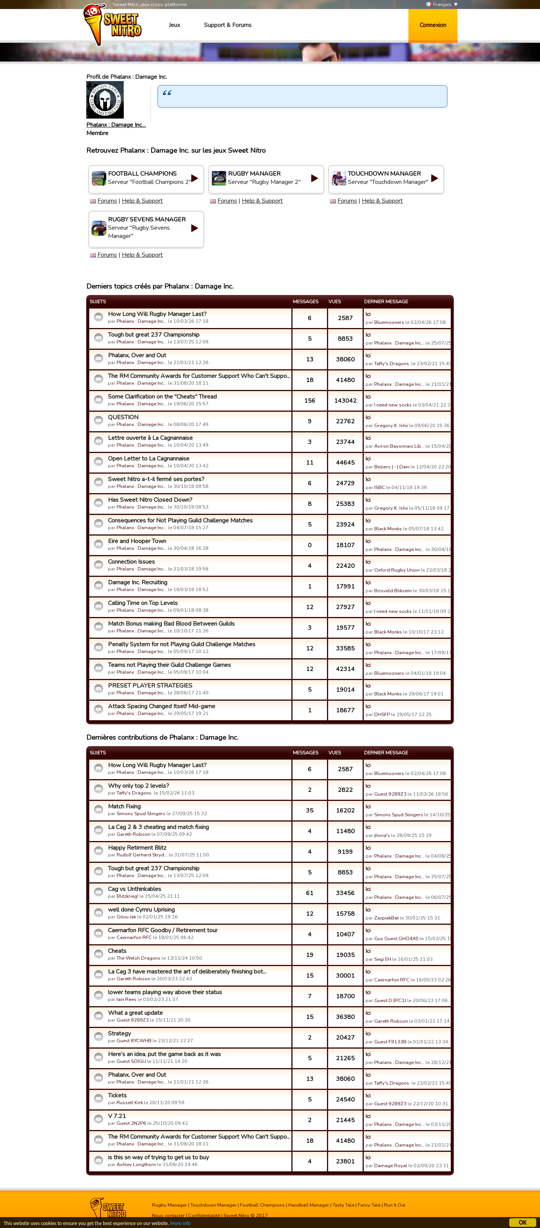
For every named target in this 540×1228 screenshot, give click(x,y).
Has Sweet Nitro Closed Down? (150, 500)
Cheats (117, 951)
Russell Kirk (130, 1102)
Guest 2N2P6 (131, 1123)
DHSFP (382, 714)
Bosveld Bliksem (393, 590)
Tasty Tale (343, 1205)
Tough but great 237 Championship (154, 334)
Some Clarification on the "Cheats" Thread (162, 396)
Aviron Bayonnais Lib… (399, 446)
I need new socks (393, 405)
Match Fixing (124, 806)
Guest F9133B (390, 1041)
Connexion (433, 25)
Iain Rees (126, 999)
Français (439, 4)
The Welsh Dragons (138, 958)
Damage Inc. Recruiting (137, 582)
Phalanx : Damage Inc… (116, 125)
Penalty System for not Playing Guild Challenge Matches (181, 644)
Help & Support (142, 201)
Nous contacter (168, 1215)
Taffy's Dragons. (392, 363)
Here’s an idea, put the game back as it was (164, 1054)
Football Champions (262, 1205)
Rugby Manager (169, 1205)
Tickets (117, 1095)
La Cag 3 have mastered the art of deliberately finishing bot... (187, 971)
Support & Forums (228, 25)
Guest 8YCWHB (134, 1040)
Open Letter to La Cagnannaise (148, 458)
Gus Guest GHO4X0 (396, 938)
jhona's (382, 835)
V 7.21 (117, 1116)
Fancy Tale (369, 1205)
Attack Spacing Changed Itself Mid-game (161, 706)
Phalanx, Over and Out (137, 355)
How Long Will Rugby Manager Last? (157, 314)
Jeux (174, 25)
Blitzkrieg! (127, 896)
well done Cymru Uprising (141, 909)
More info (180, 1223)
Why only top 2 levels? (138, 786)
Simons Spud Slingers (141, 813)
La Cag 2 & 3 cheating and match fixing (158, 827)
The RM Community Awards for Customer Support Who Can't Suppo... (199, 376)
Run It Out (394, 1205)
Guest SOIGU (131, 1061)
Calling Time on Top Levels (143, 603)
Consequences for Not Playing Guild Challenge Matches (180, 520)
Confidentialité (204, 1215)
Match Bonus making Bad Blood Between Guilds (171, 623)
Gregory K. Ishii (391, 425)
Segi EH (382, 959)
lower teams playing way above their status (165, 992)
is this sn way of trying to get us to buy (158, 1157)
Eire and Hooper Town (137, 541)
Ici (368, 314)
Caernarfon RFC (134, 937)
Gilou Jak (126, 916)
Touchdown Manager (213, 1205)
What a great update (135, 1013)
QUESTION (123, 417)
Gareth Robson (133, 834)
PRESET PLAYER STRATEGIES (150, 685)
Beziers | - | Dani (392, 467)
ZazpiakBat (386, 918)
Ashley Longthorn (136, 1164)
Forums (107, 201)
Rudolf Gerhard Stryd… (142, 855)
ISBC (379, 487)
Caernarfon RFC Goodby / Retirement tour (163, 930)
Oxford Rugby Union (397, 570)
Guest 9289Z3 (390, 794)
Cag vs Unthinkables (134, 889)
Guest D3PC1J (390, 1000)
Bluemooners (389, 322)
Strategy (119, 1033)
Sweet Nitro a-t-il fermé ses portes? (156, 479)
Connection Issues (131, 561)
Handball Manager (308, 1205)
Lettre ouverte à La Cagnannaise (150, 438)
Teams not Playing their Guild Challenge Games (169, 665)
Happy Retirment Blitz (137, 847)
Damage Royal (390, 1165)
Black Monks (388, 528)
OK (523, 1222)
